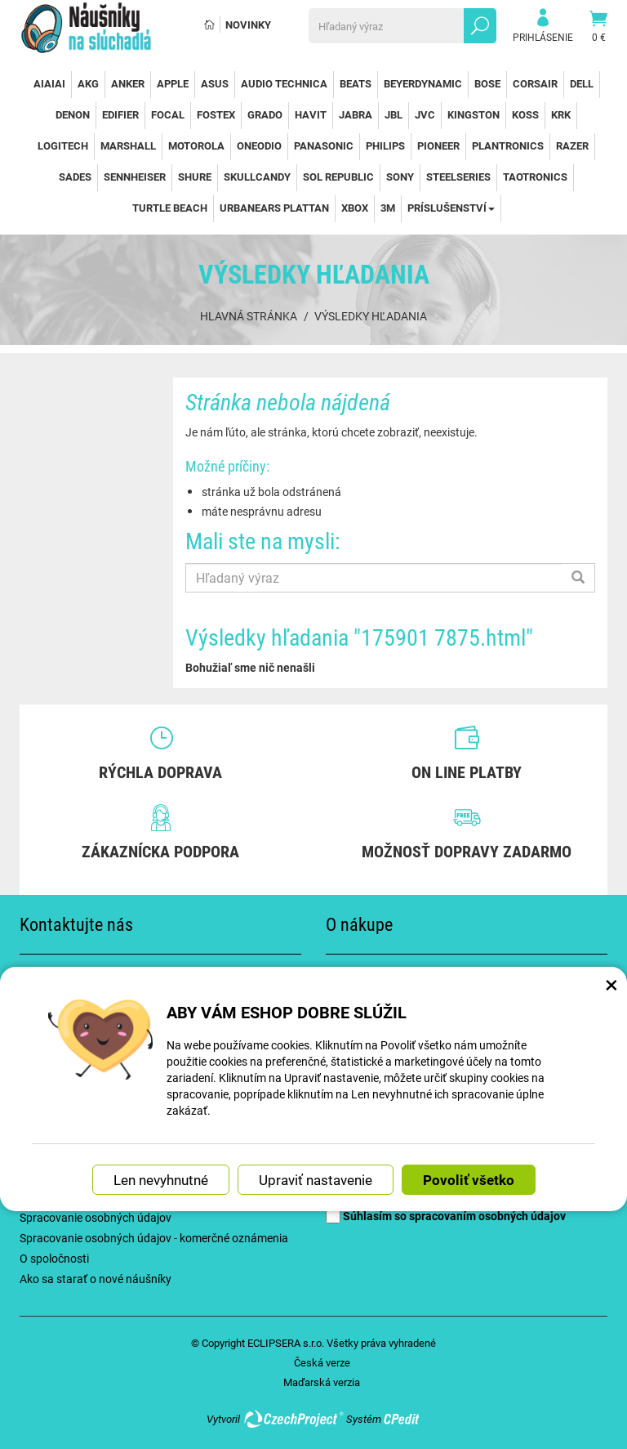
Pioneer (438, 145)
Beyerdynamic (423, 83)
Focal (168, 114)
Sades (75, 176)
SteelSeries (458, 176)
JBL (393, 114)
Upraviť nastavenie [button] (315, 1171)
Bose (487, 83)
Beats (355, 83)
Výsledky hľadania (370, 316)
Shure (194, 176)
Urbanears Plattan (274, 207)
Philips (385, 145)
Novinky (248, 24)
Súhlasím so (446, 1215)
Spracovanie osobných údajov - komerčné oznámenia (154, 1238)
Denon (73, 114)
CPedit (402, 1419)
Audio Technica (284, 83)
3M (387, 207)
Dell (582, 83)
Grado (264, 114)
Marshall (128, 145)
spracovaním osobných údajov (487, 1215)
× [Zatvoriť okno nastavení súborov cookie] (611, 975)
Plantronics (508, 145)
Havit (311, 114)
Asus (215, 83)
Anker (128, 83)
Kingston (473, 114)
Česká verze (322, 1362)
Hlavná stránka (248, 316)
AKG (88, 83)
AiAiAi (49, 83)
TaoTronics (535, 176)
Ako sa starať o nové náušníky (95, 1278)
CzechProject (293, 1419)
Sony (400, 176)
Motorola (196, 145)
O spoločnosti (54, 1258)
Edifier (120, 114)
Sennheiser (135, 176)
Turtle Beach (169, 207)
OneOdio (259, 145)
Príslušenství (451, 207)
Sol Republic (338, 176)
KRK (561, 114)
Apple (173, 83)
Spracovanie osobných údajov (95, 1217)
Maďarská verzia (321, 1382)
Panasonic (324, 145)
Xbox (354, 207)
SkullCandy (257, 176)
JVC (425, 114)
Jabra (355, 114)
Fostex (216, 114)
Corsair (535, 83)
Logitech (63, 145)
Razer (572, 145)
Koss (525, 114)
